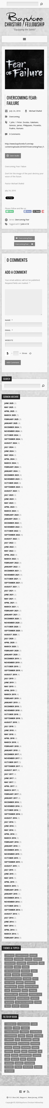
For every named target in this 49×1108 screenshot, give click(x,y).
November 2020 (11, 622)
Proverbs (37, 125)
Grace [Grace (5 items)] (7, 975)
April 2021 (9, 602)
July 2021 (8, 590)
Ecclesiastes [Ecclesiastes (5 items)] (23, 1044)
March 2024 (10, 463)
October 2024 (11, 435)
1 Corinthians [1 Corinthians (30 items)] (23, 1024)
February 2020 (11, 650)
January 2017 (10, 798)
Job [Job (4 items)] (40, 1051)
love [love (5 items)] (7, 990)
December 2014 (11, 898)
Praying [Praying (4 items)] (33, 990)
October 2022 (11, 531)
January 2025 (10, 423)
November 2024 (11, 431)
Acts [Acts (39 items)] (17, 1040)
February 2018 (11, 746)
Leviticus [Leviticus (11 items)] (37, 1055)
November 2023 (11, 479)
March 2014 (10, 933)
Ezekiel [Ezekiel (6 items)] (16, 1047)
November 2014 (11, 901)
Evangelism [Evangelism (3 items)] (32, 963)
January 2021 (10, 614)
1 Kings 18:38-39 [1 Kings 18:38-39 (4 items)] (22, 955)
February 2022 (11, 562)
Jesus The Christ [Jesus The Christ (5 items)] (31, 987)
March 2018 (10, 742)
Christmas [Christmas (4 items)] (19, 959)
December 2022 (11, 523)
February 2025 (11, 419)
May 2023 (8, 503)
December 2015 (11, 850)
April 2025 (9, 411)
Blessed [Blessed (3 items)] (33, 955)
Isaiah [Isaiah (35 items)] (17, 1051)
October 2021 (11, 578)
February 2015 (11, 890)
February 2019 (11, 698)
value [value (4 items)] (7, 1006)
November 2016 (11, 806)
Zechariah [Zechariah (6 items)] (9, 1071)
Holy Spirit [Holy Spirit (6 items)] (9, 983)
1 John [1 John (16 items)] (34, 1024)
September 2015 (12, 862)
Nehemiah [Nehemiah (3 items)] (9, 1063)
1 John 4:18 (24, 224)
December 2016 (11, 802)
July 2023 (8, 495)
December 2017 (11, 754)
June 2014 (8, 921)
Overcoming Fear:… (25, 238)
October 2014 (11, 906)
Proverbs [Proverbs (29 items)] (9, 1067)
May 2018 (8, 734)
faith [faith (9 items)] (41, 963)
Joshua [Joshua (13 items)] (14, 1055)
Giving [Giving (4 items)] (34, 971)
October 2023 (11, 483)
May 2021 (8, 598)
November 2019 (11, 662)
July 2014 (8, 917)
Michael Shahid (35, 111)
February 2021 (11, 610)
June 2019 (8, 682)
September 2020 (12, 630)
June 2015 (8, 874)
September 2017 (12, 766)
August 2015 (10, 866)
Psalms (12, 128)
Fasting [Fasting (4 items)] (25, 967)
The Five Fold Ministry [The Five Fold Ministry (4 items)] (24, 1002)
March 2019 (10, 694)
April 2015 (9, 882)
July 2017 (8, 774)
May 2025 (8, 407)
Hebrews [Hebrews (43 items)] (8, 1051)
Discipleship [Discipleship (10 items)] (10, 963)
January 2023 (10, 519)
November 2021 (11, 575)
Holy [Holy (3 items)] (35, 979)
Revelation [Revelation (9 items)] (28, 1067)
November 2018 (11, 710)
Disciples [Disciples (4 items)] (37, 959)
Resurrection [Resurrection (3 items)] (23, 998)
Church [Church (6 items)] (28, 959)
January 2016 (10, 846)
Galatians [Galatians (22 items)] (26, 1047)
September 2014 (12, 910)
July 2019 (8, 678)
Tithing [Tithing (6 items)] (38, 1002)
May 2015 (8, 878)
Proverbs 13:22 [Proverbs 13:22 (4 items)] (35, 994)
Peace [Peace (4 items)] (25, 990)
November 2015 (11, 854)
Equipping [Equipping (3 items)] (21, 963)
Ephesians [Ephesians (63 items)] (35, 1044)
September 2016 (12, 814)
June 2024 (8, 451)
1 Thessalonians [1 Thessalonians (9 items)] (11, 1032)
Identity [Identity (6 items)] (20, 983)
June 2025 (8, 403)
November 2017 (11, 758)
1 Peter (19, 122)
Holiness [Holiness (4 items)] (27, 979)
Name (9, 320)
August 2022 (10, 539)
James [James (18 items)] (24, 1051)
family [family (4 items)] (17, 967)
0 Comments (14, 134)
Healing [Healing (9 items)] (16, 975)
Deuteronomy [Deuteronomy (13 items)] (10, 1044)
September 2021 (12, 582)
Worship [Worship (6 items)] (24, 1006)
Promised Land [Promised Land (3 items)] (11, 994)
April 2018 (9, 738)
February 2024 (11, 467)
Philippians (27, 125)
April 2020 (9, 642)
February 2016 (11, 842)
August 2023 (10, 491)
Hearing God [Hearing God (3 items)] (27, 975)
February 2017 (11, 794)
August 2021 (10, 586)
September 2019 (12, 670)
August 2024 (10, 443)
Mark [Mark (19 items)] (23, 1059)
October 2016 (11, 810)
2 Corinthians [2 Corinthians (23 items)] (10, 1036)
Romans (19, 128)
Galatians (34, 122)
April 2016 (9, 834)
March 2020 (10, 646)
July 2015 (8, 870)
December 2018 (11, 706)
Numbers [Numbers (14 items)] (19, 1063)
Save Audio (13, 155)
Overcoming (14, 116)
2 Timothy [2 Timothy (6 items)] (9, 1040)
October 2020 (11, 626)
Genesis (12, 125)
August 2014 (10, 914)
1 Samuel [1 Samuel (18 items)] (25, 1028)
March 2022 (10, 559)
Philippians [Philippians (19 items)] (29, 1063)
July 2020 (8, 638)
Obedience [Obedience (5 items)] (16, 990)
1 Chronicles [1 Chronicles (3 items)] (10, 1024)
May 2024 (8, 455)
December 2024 (11, 427)
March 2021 (10, 606)
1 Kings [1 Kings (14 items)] (8, 1028)
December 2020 (11, 618)
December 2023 (11, 475)
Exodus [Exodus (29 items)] (8, 1047)
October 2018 (11, 714)
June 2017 (8, 778)
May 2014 (8, 925)
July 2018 (8, 726)
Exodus (26, 122)
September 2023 (12, 487)
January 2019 (10, 702)
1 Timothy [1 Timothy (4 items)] (24, 1032)
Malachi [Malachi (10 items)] (15, 1059)
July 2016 (8, 822)
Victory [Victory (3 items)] (15, 1006)
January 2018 (10, 750)
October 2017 (11, 762)
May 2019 (8, 686)
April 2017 (9, 786)
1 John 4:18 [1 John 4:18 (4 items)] (9, 955)
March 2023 (10, 511)
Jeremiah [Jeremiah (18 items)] (32, 1051)
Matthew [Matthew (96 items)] (31, 1059)
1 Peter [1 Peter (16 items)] (16, 1028)
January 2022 (10, 566)
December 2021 (11, 570)
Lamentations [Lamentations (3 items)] (25, 1055)
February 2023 (11, 515)
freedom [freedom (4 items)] (25, 971)
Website (9, 340)
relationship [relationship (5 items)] (10, 998)
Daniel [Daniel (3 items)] (35, 1040)
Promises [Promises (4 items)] (23, 994)
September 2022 (12, 535)
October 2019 (11, 666)
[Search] (22, 4)
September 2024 (12, 439)
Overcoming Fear (22, 219)
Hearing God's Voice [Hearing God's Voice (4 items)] (13, 979)
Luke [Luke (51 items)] (7, 1059)
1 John (12, 122)
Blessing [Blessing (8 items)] (8, 959)
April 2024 (9, 459)
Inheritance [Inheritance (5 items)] (29, 983)
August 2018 (10, 722)
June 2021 (8, 594)
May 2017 (8, 782)
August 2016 (10, 818)
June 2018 (8, 730)
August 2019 (10, 674)
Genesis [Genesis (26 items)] (35, 1047)
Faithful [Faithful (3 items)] (8, 967)
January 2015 (10, 894)
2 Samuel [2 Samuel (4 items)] (38, 1036)
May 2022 (8, 551)
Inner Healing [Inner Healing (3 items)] (10, 987)
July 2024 (8, 447)
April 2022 (9, 555)
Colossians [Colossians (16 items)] (26, 1040)
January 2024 (10, 471)
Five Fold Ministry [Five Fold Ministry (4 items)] (12, 971)
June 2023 (8, 499)
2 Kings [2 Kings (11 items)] (21, 1036)
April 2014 (9, 930)
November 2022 (11, 527)
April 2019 (9, 690)
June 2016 (8, 826)
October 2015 (11, 858)
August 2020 (10, 634)
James (19, 125)
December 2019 (11, 658)
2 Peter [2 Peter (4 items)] (29, 1036)
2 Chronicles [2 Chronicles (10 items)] (36, 1032)
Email (9, 330)
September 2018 (12, 718)
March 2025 (10, 415)
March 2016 (10, 838)
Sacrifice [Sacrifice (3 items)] (34, 998)
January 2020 (10, 654)
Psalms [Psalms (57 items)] (18, 1067)
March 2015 (10, 886)
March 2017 (10, 790)
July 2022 (8, 543)
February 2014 (11, 937)
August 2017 (10, 770)
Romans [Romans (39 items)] (38, 1067)
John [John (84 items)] (7, 1055)
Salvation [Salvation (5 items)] (9, 1002)
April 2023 (9, 507)
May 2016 (8, 830)
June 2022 (8, 547)
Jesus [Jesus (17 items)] (21, 987)
